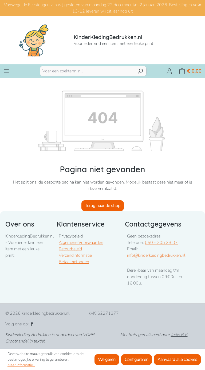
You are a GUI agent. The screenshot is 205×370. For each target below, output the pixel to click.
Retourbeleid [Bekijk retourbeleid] (70, 249)
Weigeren (107, 360)
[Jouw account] (169, 71)
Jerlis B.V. (179, 335)
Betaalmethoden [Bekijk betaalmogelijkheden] (74, 262)
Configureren (136, 360)
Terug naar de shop (102, 206)
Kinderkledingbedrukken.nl (45, 313)
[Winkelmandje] (190, 71)
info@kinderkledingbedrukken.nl (156, 255)
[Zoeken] (140, 71)
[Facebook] (32, 324)
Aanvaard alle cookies (177, 360)
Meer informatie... (21, 365)
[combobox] (87, 71)
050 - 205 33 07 (161, 243)
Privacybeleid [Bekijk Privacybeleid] (71, 236)
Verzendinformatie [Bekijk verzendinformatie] (75, 255)
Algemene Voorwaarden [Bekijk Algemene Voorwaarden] (81, 243)
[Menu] (6, 71)
